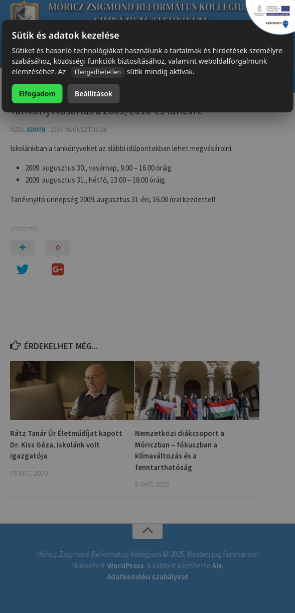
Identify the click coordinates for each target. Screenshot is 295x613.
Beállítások (93, 93)
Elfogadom (37, 93)
